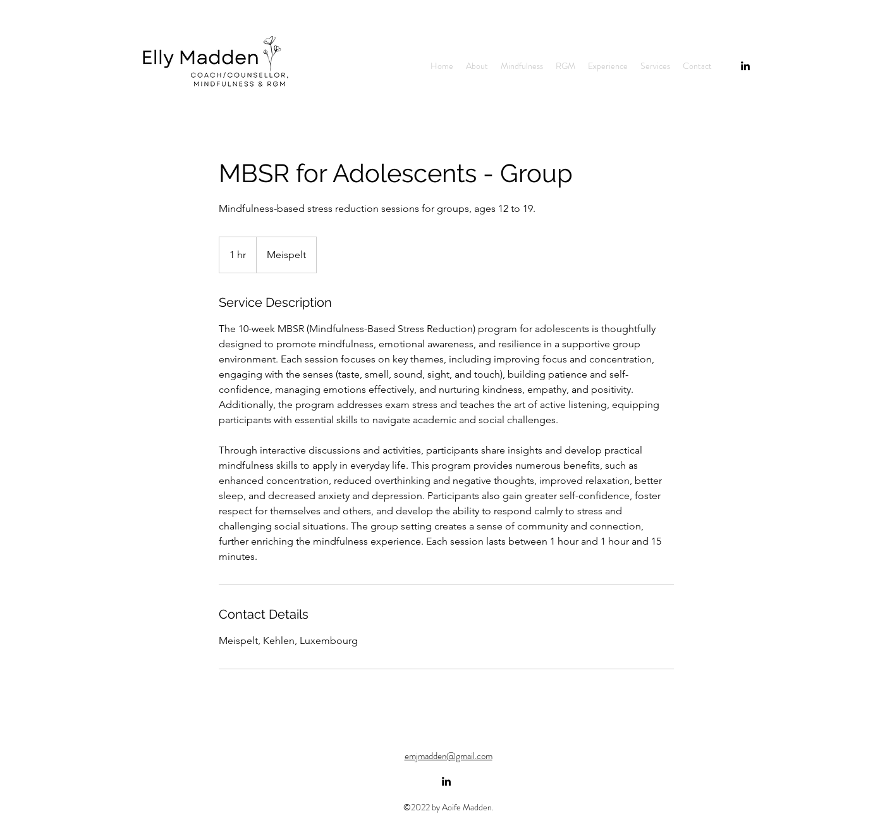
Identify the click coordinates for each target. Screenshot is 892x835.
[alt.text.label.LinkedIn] (745, 65)
